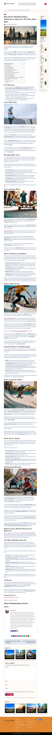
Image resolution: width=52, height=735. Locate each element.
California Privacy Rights (20, 724)
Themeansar (37, 733)
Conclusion (8, 79)
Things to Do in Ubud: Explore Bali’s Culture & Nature (42, 69)
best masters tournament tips (28, 532)
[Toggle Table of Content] (23, 64)
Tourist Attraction (32, 4)
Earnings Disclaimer (31, 722)
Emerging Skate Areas (9, 67)
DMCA (17, 729)
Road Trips (33, 3)
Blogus (32, 733)
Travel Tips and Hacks (23, 4)
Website (6, 688)
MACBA (17, 87)
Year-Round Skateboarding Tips (11, 78)
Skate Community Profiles (10, 73)
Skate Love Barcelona (8, 318)
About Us (17, 719)
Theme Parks (19, 708)
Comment (7, 667)
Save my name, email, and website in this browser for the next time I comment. (20, 691)
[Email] (17, 631)
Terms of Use (29, 724)
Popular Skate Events (9, 71)
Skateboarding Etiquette (10, 76)
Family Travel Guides (26, 3)
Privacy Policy (29, 727)
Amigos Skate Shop (8, 230)
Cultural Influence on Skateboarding (11, 72)
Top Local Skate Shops (9, 68)
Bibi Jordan (9, 24)
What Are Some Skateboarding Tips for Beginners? (14, 77)
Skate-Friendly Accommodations (11, 70)
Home (20, 3)
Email (6, 684)
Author (7, 82)
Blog (5, 14)
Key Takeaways (8, 65)
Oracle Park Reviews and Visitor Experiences (42, 57)
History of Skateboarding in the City (16, 603)
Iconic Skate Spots (8, 66)
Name (6, 681)
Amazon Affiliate (19, 722)
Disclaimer (18, 727)
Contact (28, 719)
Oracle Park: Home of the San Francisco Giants (20, 711)
